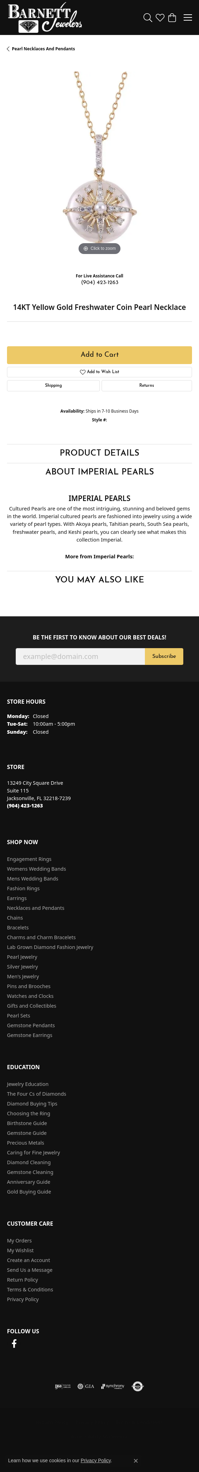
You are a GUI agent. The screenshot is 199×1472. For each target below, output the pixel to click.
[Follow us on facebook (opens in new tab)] (14, 1344)
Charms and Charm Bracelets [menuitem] (41, 937)
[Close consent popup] (136, 1461)
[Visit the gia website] (86, 1386)
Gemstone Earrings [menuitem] (29, 1035)
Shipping (53, 386)
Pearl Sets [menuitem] (18, 1015)
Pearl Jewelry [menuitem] (22, 956)
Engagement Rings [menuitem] (29, 859)
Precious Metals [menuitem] (25, 1142)
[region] (99, 164)
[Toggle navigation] (188, 17)
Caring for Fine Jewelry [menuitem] (33, 1152)
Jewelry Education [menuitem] (28, 1084)
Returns (146, 386)
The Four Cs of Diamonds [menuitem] (36, 1093)
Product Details (99, 453)
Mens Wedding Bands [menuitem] (32, 878)
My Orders (19, 1240)
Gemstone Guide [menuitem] (27, 1133)
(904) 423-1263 (99, 282)
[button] (147, 17)
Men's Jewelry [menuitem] (23, 976)
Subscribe (164, 656)
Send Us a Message (29, 1270)
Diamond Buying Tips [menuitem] (32, 1103)
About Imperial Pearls (99, 472)
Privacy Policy (23, 1299)
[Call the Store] (25, 805)
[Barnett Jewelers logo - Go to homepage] (45, 17)
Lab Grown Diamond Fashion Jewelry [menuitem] (50, 947)
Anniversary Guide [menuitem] (28, 1182)
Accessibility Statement (99, 1436)
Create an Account (28, 1260)
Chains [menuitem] (15, 917)
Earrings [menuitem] (17, 898)
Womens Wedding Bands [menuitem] (36, 868)
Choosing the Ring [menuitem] (28, 1113)
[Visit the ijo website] (63, 1386)
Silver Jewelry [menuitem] (22, 966)
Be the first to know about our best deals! (100, 637)
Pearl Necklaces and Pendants (43, 49)
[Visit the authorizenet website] (137, 1386)
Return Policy (22, 1279)
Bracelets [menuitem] (18, 927)
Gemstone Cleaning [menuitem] (30, 1172)
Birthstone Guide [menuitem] (27, 1123)
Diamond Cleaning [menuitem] (29, 1162)
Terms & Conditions (30, 1289)
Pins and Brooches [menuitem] (29, 986)
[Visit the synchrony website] (112, 1386)
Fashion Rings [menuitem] (23, 888)
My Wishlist (20, 1250)
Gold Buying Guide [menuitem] (29, 1191)
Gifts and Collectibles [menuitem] (31, 1005)
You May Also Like (99, 580)
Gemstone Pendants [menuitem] (31, 1025)
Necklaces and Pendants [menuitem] (35, 908)
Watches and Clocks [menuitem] (30, 996)
